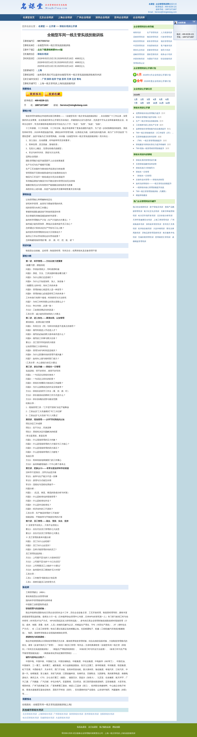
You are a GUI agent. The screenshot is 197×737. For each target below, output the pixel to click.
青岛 (79, 79)
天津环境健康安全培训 (142, 220)
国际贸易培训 (152, 54)
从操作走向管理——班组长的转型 (150, 180)
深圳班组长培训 (76, 714)
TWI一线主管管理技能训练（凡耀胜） (151, 191)
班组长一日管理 (142, 172)
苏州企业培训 (121, 17)
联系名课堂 (81, 727)
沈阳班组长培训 (107, 714)
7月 (135, 103)
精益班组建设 (141, 195)
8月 (142, 103)
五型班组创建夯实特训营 (146, 164)
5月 (160, 99)
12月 (168, 103)
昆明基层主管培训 (162, 237)
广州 (44, 79)
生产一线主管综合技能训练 (149, 121)
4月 (154, 99)
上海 (39, 70)
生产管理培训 (152, 32)
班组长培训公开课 (68, 26)
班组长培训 (42, 54)
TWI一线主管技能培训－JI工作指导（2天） (155, 133)
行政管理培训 (166, 37)
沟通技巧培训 (152, 59)
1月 (135, 99)
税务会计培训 (166, 54)
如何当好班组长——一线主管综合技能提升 (154, 183)
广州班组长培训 (61, 714)
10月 (155, 103)
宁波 (59, 79)
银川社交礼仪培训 (151, 211)
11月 (161, 103)
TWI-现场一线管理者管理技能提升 (152, 148)
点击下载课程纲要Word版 (50, 49)
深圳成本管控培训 (153, 224)
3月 (148, 99)
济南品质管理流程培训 (151, 233)
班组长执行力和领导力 (145, 168)
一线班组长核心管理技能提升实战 (150, 187)
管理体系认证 (139, 63)
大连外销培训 (159, 228)
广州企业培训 (84, 17)
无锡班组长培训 (47, 718)
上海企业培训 (65, 17)
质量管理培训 (152, 50)
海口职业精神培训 (140, 207)
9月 (148, 103)
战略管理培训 (139, 54)
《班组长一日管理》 (144, 176)
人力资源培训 (166, 32)
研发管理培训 (139, 41)
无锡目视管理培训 (145, 237)
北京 (74, 79)
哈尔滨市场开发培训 (146, 215)
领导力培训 (165, 50)
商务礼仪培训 (139, 50)
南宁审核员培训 (156, 207)
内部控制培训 (139, 59)
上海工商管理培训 (161, 220)
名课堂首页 (29, 17)
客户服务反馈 (105, 727)
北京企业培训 (46, 17)
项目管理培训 (166, 41)
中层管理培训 (139, 46)
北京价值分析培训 (164, 215)
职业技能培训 (166, 59)
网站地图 (116, 727)
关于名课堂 (93, 727)
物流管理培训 (152, 37)
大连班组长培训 (63, 718)
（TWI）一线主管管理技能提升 (151, 140)
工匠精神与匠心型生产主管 (149, 125)
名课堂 (41, 26)
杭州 (54, 79)
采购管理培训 (139, 37)
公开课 (52, 26)
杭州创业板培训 (145, 228)
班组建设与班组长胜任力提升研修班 (153, 144)
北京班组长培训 (30, 714)
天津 (69, 79)
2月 (142, 99)
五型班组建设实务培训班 (148, 137)
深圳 (49, 79)
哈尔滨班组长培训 (31, 718)
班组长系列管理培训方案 (146, 160)
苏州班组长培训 (92, 714)
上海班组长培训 (45, 714)
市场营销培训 (152, 46)
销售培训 (137, 32)
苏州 (64, 79)
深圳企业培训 (102, 17)
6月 (167, 99)
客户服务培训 (166, 46)
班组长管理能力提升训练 (148, 117)
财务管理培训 (152, 41)
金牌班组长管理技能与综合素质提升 (153, 129)
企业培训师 (139, 17)
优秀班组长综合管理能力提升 (150, 113)
